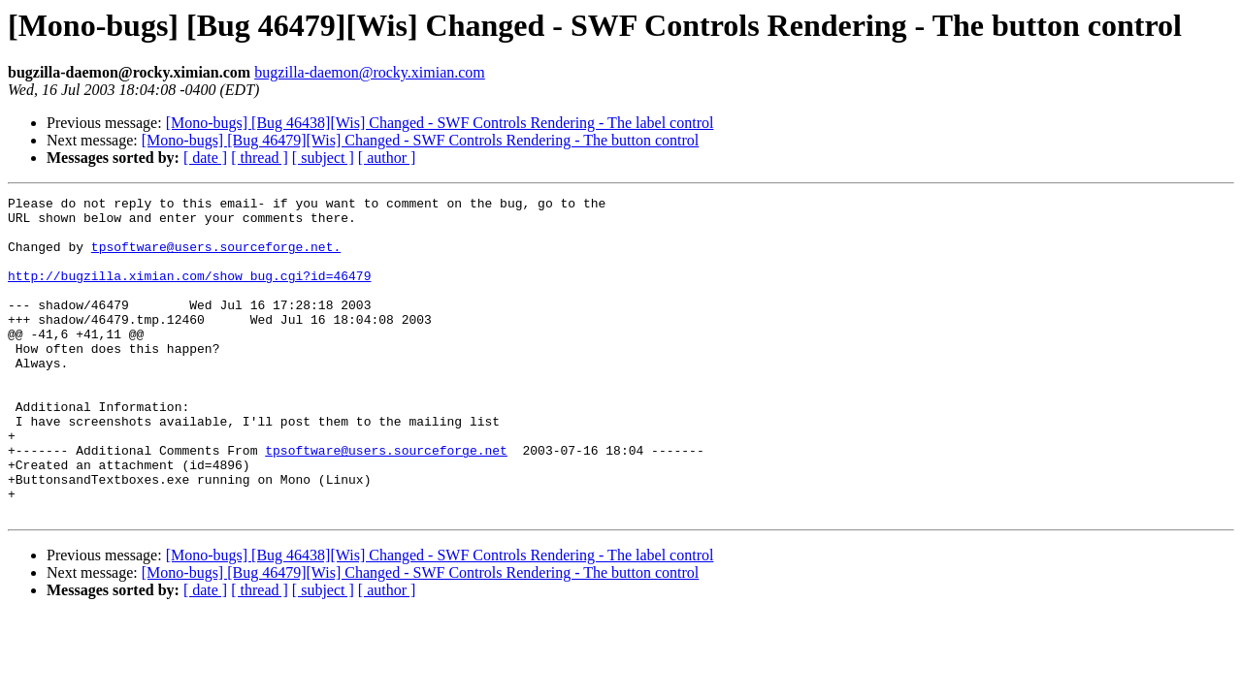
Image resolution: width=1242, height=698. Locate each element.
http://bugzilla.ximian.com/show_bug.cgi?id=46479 (189, 292)
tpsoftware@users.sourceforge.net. (216, 258)
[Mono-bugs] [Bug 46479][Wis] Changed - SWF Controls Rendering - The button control (421, 140)
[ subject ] (323, 157)
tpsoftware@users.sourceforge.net (386, 502)
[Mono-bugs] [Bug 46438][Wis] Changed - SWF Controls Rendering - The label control (440, 122)
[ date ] (205, 157)
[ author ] (387, 157)
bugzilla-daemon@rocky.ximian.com (369, 72)
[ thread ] (259, 157)
